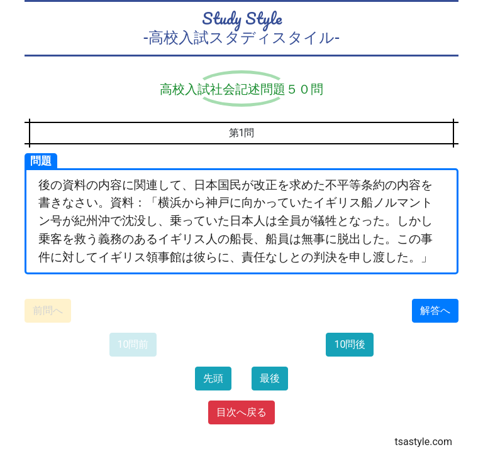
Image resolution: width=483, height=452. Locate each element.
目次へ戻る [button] (241, 412)
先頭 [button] (213, 378)
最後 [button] (270, 378)
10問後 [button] (349, 344)
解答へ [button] (435, 310)
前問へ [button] (48, 310)
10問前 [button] (133, 344)
